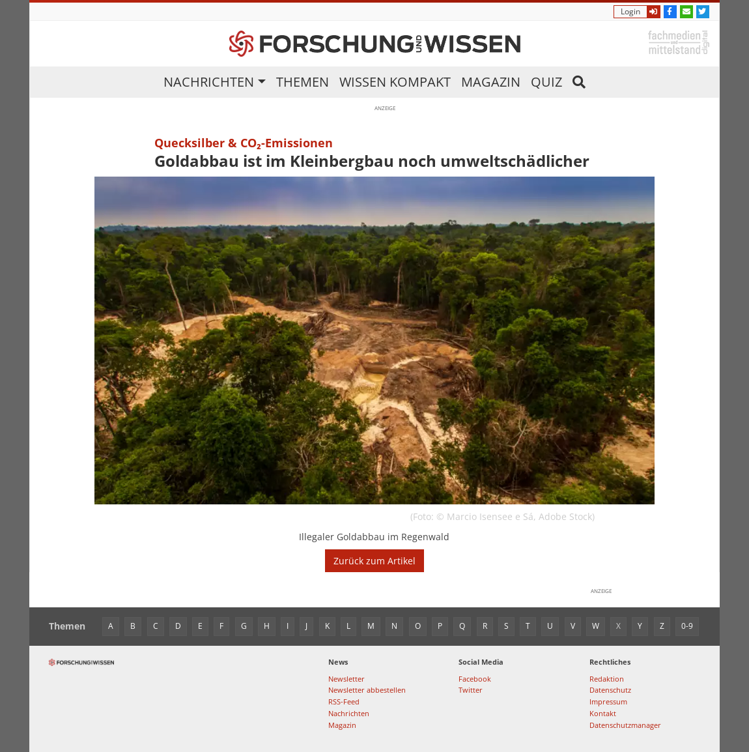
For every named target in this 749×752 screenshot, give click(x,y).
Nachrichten (208, 82)
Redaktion (606, 679)
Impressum (608, 701)
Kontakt (602, 713)
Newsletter (346, 679)
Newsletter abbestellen (367, 690)
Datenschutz (610, 690)
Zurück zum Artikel (374, 561)
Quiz (546, 82)
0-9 (687, 625)
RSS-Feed (344, 701)
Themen (302, 82)
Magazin (490, 82)
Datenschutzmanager (625, 725)
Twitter (471, 690)
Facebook (475, 679)
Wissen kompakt (395, 82)
